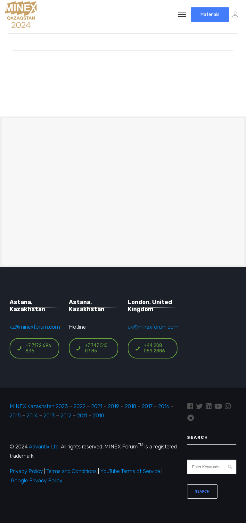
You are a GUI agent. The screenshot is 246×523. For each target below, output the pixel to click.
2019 (113, 406)
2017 (147, 406)
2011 (82, 415)
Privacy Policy (26, 471)
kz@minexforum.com (35, 327)
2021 (96, 406)
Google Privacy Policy (36, 480)
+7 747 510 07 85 (92, 348)
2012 (66, 415)
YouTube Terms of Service (130, 471)
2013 (49, 415)
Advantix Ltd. (44, 446)
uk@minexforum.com (153, 327)
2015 (15, 415)
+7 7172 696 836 (34, 348)
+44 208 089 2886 (150, 348)
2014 (32, 415)
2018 (130, 406)
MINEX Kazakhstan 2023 (39, 406)
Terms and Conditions (71, 471)
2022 (80, 406)
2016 (163, 406)
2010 (98, 415)
